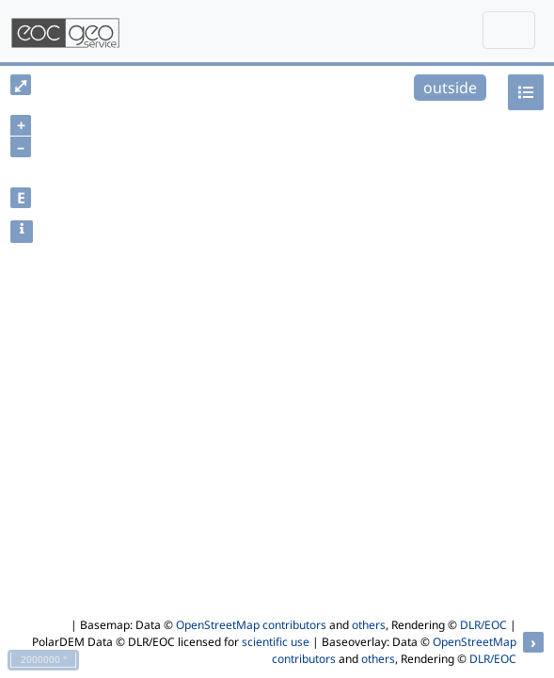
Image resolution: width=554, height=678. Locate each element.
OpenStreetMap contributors (251, 625)
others (369, 625)
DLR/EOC (483, 625)
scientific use (275, 642)
